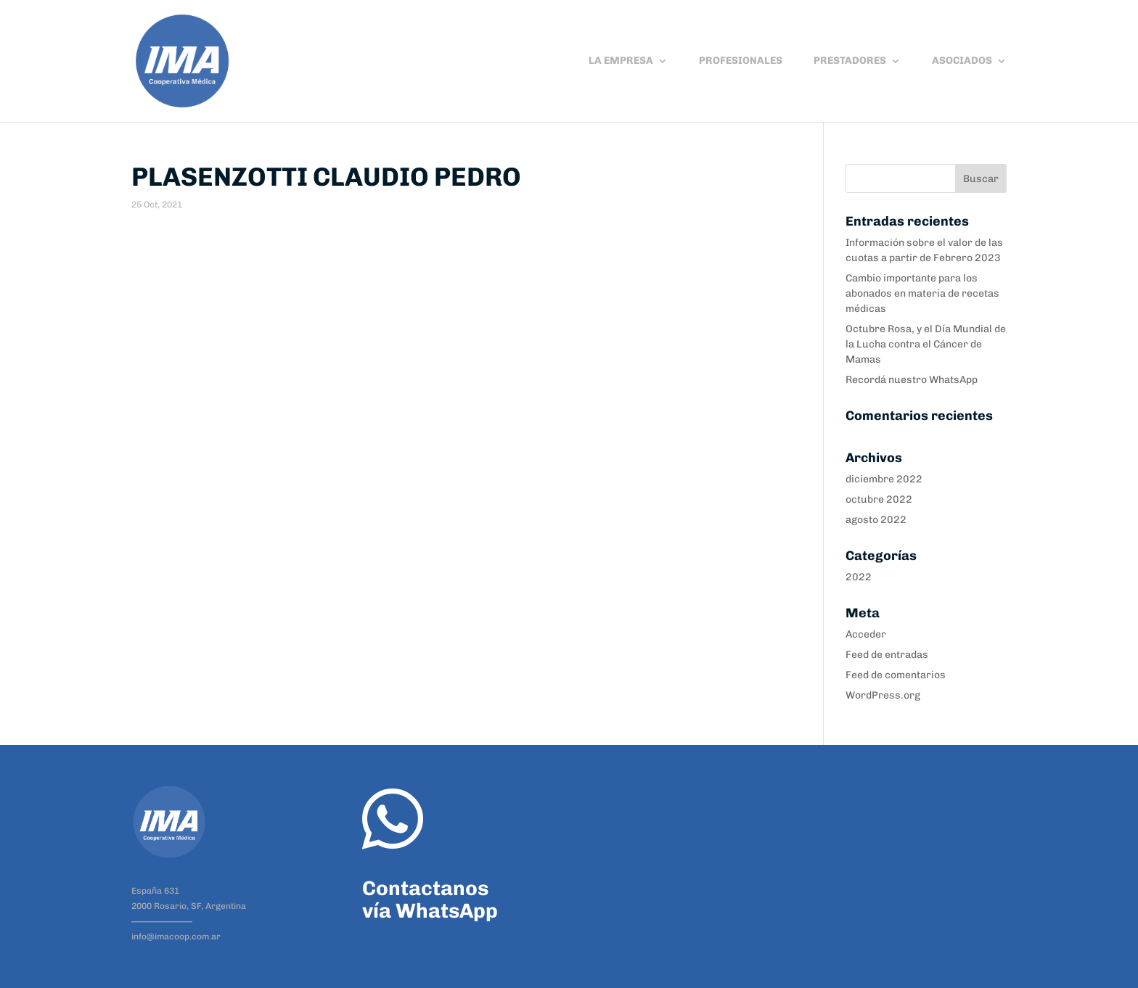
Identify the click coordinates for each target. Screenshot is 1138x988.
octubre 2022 (879, 499)
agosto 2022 (876, 520)
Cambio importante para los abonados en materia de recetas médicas (922, 293)
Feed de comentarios (896, 675)
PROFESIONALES (740, 61)
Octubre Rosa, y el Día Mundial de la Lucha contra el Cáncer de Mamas (926, 344)
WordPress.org (883, 695)
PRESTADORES (850, 61)
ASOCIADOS (962, 61)
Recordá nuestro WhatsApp (912, 380)
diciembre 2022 (884, 479)
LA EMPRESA (621, 61)
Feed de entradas (887, 655)
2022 (859, 577)
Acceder (866, 634)
